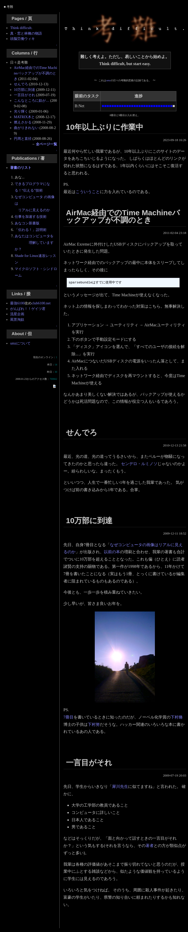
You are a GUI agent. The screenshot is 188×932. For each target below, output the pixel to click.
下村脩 (177, 717)
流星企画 (17, 314)
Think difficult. (21, 28)
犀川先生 (120, 786)
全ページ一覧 (46, 144)
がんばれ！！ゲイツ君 (27, 309)
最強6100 (17, 303)
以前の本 (112, 552)
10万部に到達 (24, 90)
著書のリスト (20, 168)
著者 (150, 845)
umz (108, 80)
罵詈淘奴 (17, 319)
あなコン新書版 (27, 223)
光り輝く (21, 111)
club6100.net (41, 303)
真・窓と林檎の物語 (26, 33)
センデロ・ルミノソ (139, 464)
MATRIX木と (24, 117)
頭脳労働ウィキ (22, 39)
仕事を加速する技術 (30, 217)
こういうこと (88, 192)
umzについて (20, 343)
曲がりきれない (26, 128)
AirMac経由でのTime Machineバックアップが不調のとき (35, 73)
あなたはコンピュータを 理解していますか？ (34, 242)
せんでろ (21, 84)
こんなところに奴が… (31, 100)
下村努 (94, 724)
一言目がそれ (24, 95)
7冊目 (68, 717)
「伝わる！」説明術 (30, 230)
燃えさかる (23, 122)
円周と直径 (23, 139)
